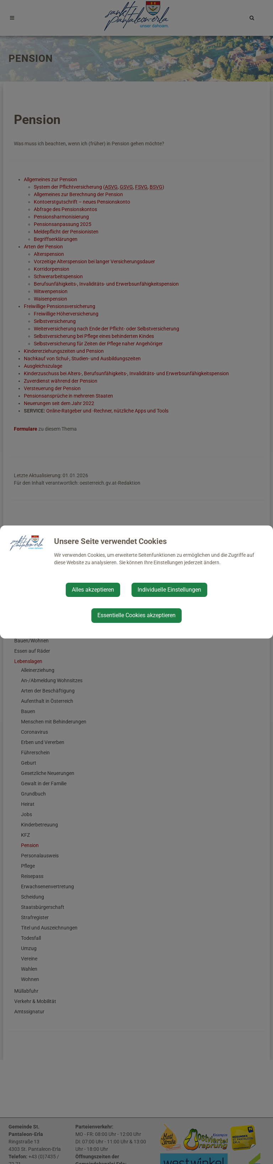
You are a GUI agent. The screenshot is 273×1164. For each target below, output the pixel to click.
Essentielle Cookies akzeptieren (136, 615)
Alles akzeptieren (93, 589)
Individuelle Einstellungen (169, 589)
